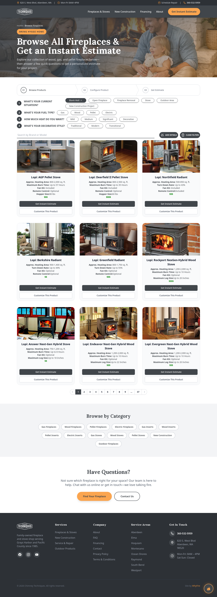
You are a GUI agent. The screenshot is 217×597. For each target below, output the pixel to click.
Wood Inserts (169, 426)
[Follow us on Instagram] (28, 555)
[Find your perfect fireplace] (208, 588)
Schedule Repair (167, 2)
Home (20, 25)
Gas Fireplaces (49, 426)
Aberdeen (136, 532)
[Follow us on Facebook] (20, 555)
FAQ (95, 537)
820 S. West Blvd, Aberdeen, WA (34, 2)
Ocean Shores (139, 554)
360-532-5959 (191, 2)
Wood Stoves (116, 435)
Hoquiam (136, 543)
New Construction (125, 11)
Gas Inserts (147, 426)
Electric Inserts (74, 435)
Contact (97, 548)
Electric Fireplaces (124, 426)
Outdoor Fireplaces (108, 443)
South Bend (137, 565)
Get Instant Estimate (184, 11)
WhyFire (196, 585)
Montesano (137, 548)
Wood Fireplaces (73, 426)
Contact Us (127, 496)
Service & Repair (64, 543)
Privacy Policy (100, 554)
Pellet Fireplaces (98, 426)
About (159, 11)
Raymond (136, 559)
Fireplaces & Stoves (99, 11)
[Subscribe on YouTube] (37, 555)
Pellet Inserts (52, 435)
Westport (136, 570)
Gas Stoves (96, 435)
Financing (145, 11)
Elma (134, 537)
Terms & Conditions (104, 559)
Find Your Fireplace (94, 496)
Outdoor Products (65, 548)
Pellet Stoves (138, 435)
